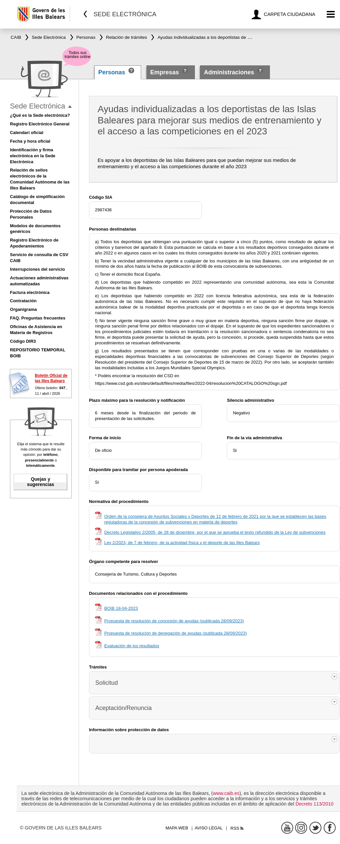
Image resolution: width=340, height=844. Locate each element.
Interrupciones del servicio (37, 269)
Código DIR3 (23, 341)
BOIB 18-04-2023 (121, 608)
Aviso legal (209, 827)
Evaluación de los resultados (131, 645)
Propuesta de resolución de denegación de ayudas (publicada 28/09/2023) (175, 633)
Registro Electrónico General (39, 123)
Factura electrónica (29, 292)
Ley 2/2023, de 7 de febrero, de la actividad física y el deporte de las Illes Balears (182, 542)
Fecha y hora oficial (30, 141)
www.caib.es (226, 793)
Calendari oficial (26, 132)
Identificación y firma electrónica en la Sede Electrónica (32, 155)
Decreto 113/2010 (314, 804)
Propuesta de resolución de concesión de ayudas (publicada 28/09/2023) (174, 620)
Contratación (23, 300)
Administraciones (229, 72)
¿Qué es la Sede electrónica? (40, 115)
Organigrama (23, 309)
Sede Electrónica (37, 106)
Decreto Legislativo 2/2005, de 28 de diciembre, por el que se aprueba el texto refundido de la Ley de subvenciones (214, 532)
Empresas (164, 72)
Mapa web (176, 827)
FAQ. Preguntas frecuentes (37, 318)
